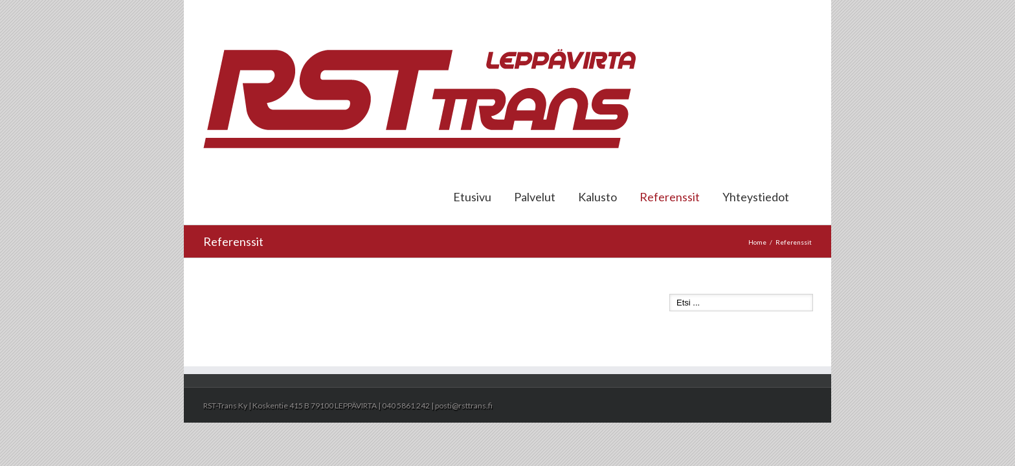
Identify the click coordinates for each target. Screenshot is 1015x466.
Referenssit (670, 197)
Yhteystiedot (755, 197)
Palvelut (534, 197)
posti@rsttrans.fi (783, 14)
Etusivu (472, 197)
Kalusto (597, 197)
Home (757, 242)
